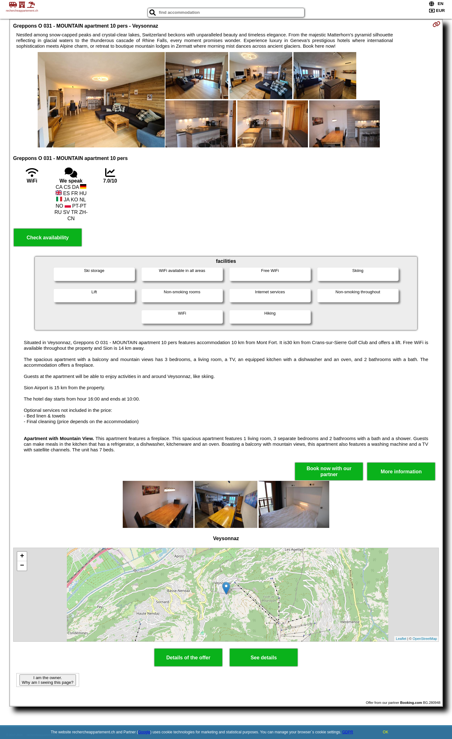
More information (401, 471)
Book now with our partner (329, 471)
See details (263, 657)
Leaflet (401, 639)
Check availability (48, 237)
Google (144, 732)
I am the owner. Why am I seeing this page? (47, 680)
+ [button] (22, 556)
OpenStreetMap (425, 639)
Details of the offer (188, 657)
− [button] (22, 566)
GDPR (347, 732)
